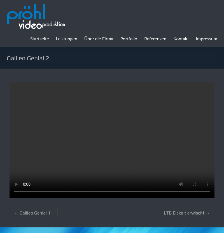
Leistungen (66, 38)
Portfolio (128, 38)
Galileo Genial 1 (32, 213)
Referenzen (155, 38)
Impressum (206, 38)
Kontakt (181, 38)
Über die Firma (98, 38)
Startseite (39, 38)
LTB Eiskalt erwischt (187, 213)
